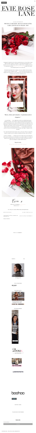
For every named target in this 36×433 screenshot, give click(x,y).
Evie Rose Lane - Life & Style (7, 431)
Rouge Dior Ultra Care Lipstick (18, 66)
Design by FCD (17, 431)
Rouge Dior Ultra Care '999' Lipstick (18, 144)
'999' (18, 71)
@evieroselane (22, 204)
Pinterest (20, 205)
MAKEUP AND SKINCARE (7, 212)
